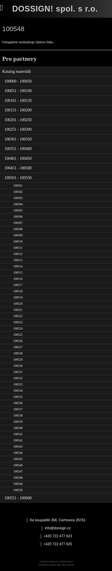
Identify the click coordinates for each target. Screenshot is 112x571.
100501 (18, 185)
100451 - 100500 (18, 168)
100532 (18, 378)
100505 (18, 210)
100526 (18, 341)
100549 (18, 484)
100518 (18, 291)
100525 (18, 334)
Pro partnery (19, 58)
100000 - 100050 (18, 81)
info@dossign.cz (58, 528)
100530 (18, 365)
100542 (18, 440)
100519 (18, 297)
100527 (18, 347)
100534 (18, 390)
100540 (18, 428)
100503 (18, 198)
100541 (18, 434)
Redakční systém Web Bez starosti (56, 565)
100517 (18, 285)
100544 (18, 452)
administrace (66, 561)
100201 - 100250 (18, 120)
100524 (18, 328)
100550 (18, 490)
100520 (18, 303)
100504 (18, 204)
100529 (18, 359)
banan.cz (53, 561)
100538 (18, 415)
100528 (18, 353)
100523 (18, 322)
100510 (18, 241)
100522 (18, 316)
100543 (18, 446)
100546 (18, 465)
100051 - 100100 (18, 91)
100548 (18, 477)
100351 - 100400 (18, 148)
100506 (18, 216)
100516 (18, 279)
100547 (18, 471)
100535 (18, 397)
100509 (18, 235)
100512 (18, 254)
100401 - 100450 (18, 158)
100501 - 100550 (18, 178)
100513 (18, 260)
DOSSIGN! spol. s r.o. (55, 8)
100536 (18, 403)
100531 (18, 372)
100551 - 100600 (18, 498)
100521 (18, 310)
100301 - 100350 (18, 139)
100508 (18, 229)
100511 (17, 247)
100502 (18, 192)
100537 (18, 409)
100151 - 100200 (18, 110)
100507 (18, 223)
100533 (18, 384)
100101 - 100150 (18, 100)
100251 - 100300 (18, 129)
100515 (18, 272)
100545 (18, 459)
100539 (18, 421)
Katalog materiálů (16, 71)
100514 (18, 266)
